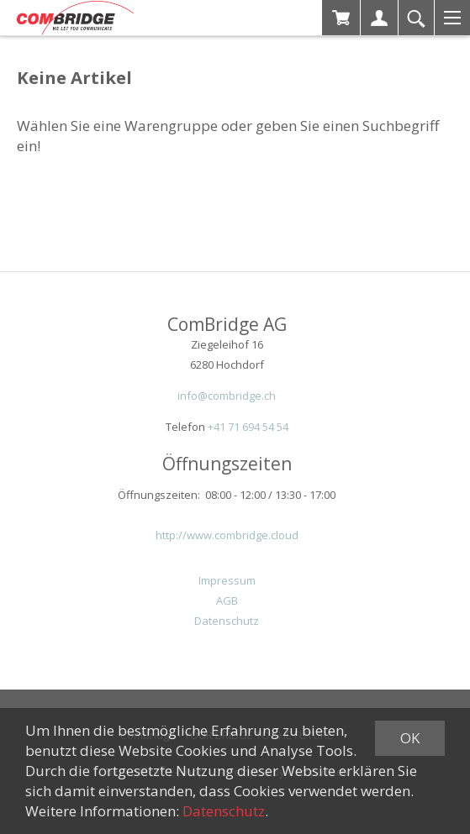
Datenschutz (226, 620)
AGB (227, 600)
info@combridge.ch (226, 395)
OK (410, 737)
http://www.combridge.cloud (227, 535)
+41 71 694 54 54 (248, 426)
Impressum (227, 580)
